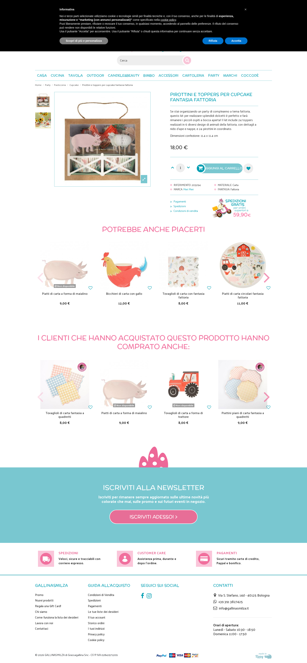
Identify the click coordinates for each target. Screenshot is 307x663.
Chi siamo (41, 611)
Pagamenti (179, 201)
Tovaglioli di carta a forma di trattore (183, 414)
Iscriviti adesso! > (154, 516)
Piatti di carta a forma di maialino (65, 293)
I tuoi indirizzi (96, 628)
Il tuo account (96, 617)
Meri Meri (188, 189)
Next (266, 278)
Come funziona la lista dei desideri (56, 617)
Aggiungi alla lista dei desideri (248, 168)
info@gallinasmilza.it (234, 608)
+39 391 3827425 (230, 602)
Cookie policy (96, 640)
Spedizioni (179, 206)
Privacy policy (96, 634)
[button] (250, 75)
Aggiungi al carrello (220, 168)
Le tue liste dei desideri (103, 611)
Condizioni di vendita (185, 210)
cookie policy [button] (168, 19)
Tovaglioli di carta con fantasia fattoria (183, 295)
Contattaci (41, 628)
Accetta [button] (236, 40)
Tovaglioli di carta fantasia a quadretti (65, 414)
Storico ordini (96, 623)
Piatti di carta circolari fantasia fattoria (243, 295)
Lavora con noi (44, 623)
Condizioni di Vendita (101, 595)
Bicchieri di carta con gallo (124, 293)
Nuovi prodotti (44, 600)
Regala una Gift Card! (48, 606)
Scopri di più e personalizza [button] (84, 40)
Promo (39, 595)
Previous (40, 278)
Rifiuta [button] (213, 40)
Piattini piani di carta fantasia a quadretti (243, 414)
